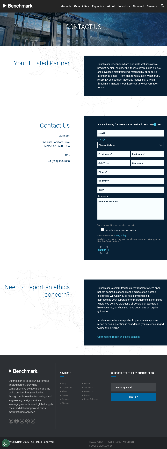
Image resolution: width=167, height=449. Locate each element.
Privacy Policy (120, 235)
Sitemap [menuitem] (65, 403)
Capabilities (81, 6)
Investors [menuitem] (88, 391)
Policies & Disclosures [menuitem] (100, 446)
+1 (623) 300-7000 (59, 161)
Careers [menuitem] (65, 399)
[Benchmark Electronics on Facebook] (16, 421)
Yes (146, 124)
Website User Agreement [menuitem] (121, 442)
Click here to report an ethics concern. (118, 336)
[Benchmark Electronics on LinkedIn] (11, 421)
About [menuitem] (64, 391)
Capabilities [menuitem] (67, 387)
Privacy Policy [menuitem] (95, 442)
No (159, 124)
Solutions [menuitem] (88, 387)
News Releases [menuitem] (91, 399)
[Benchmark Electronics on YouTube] (33, 421)
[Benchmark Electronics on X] (22, 421)
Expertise (98, 6)
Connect (138, 6)
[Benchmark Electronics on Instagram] (27, 421)
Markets (65, 6)
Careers (152, 6)
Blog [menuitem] (64, 384)
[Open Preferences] (6, 443)
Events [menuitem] (87, 395)
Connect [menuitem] (66, 395)
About (111, 6)
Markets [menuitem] (88, 384)
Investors (124, 6)
